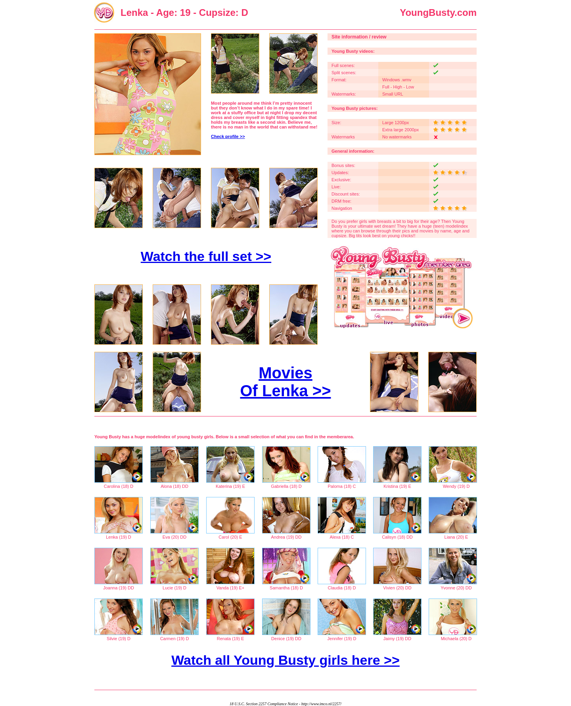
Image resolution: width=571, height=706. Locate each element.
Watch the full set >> (206, 256)
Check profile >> (228, 136)
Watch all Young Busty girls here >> (285, 660)
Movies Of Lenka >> (285, 381)
